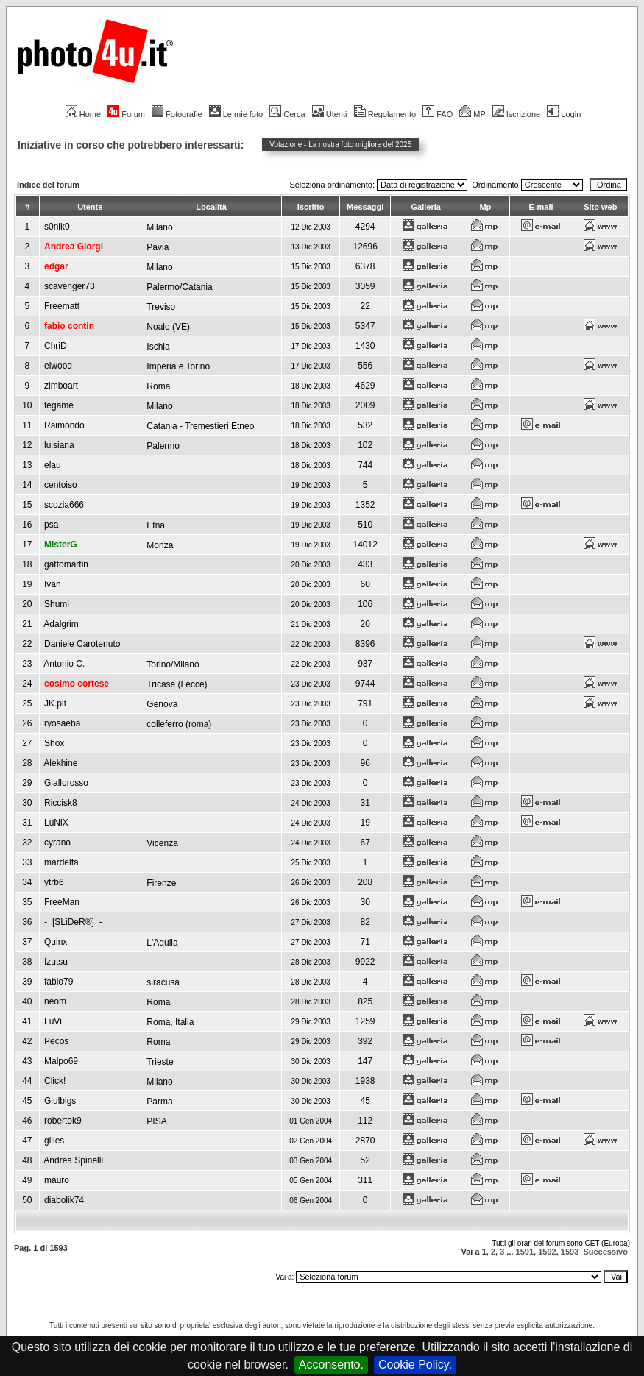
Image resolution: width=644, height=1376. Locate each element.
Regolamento (385, 114)
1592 (547, 1251)
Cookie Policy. (415, 1364)
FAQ (437, 114)
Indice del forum (48, 184)
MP (472, 114)
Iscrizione (516, 114)
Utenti (329, 114)
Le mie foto (236, 114)
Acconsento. (331, 1364)
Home (83, 114)
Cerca (287, 114)
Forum (126, 114)
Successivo (605, 1251)
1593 (569, 1251)
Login (564, 114)
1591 (525, 1251)
